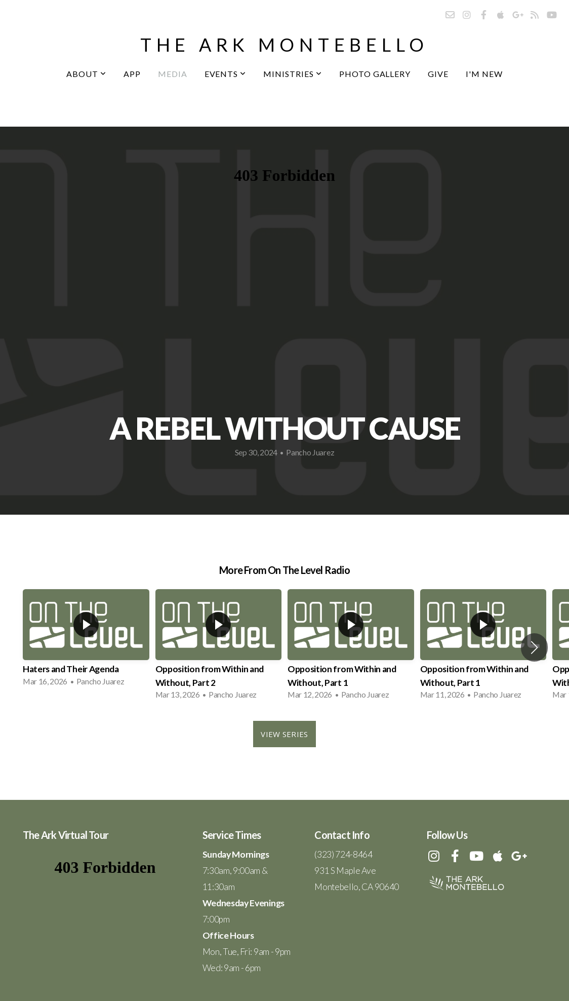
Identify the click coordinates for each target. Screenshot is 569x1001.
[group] (86, 640)
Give (438, 74)
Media (172, 74)
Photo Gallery (375, 74)
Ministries (292, 74)
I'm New (484, 74)
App (132, 74)
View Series (284, 734)
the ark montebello (284, 44)
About (86, 74)
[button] (534, 647)
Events (226, 74)
